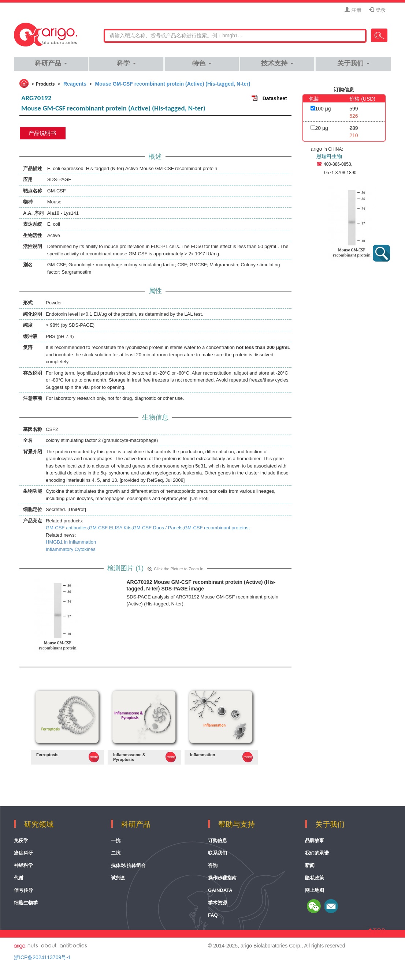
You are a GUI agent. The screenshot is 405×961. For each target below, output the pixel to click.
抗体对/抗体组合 (128, 865)
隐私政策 (314, 878)
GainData (220, 890)
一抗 (115, 840)
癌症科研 (23, 853)
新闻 (310, 865)
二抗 (115, 853)
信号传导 (23, 890)
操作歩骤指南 (222, 878)
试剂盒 (118, 878)
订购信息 (217, 840)
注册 (353, 10)
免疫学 (21, 840)
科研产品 (51, 63)
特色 (201, 63)
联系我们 (217, 853)
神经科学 (23, 865)
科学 (126, 63)
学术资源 (217, 902)
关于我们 (353, 63)
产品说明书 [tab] (42, 133)
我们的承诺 (317, 853)
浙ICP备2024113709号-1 (42, 957)
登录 (377, 10)
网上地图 (314, 890)
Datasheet (275, 98)
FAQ (213, 915)
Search (379, 35)
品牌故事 (314, 840)
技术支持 (277, 63)
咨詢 (213, 865)
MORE (94, 757)
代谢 (18, 878)
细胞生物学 (26, 902)
